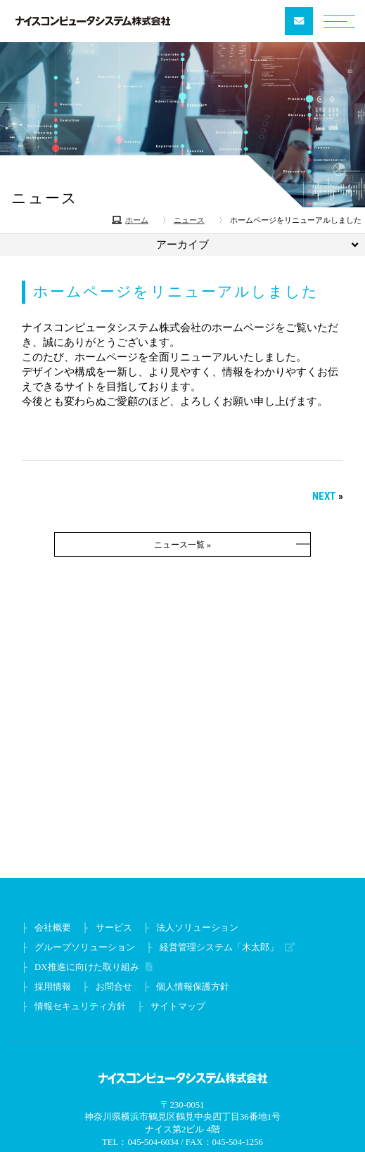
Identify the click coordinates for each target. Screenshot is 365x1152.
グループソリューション (84, 947)
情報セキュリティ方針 (80, 1006)
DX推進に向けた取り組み (88, 967)
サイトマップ (178, 1006)
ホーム (136, 220)
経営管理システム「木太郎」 (221, 947)
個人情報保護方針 (192, 987)
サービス (114, 928)
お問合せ (114, 987)
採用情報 (52, 987)
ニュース (189, 220)
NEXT (324, 496)
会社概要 (52, 928)
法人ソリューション (197, 928)
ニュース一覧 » (182, 545)
